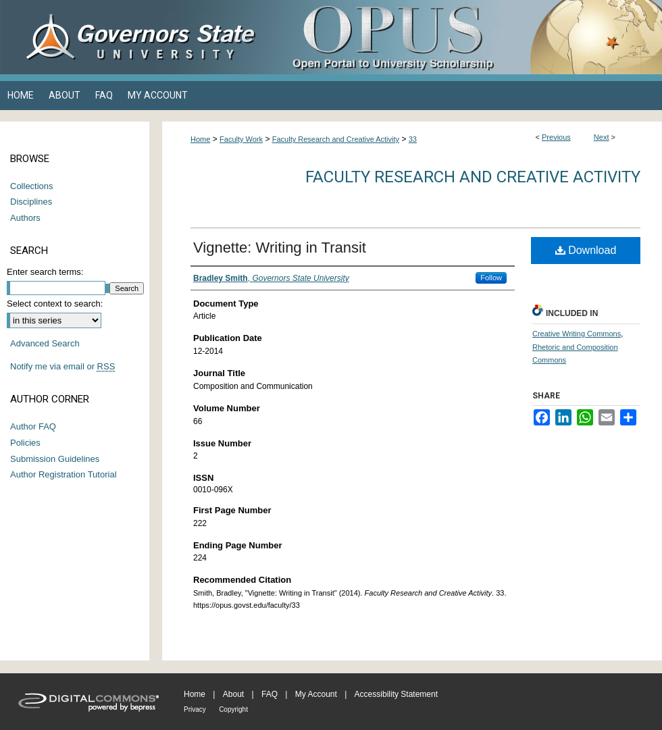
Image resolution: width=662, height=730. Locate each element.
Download (586, 250)
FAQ (269, 694)
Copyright (233, 709)
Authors (25, 218)
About (233, 694)
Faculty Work (241, 139)
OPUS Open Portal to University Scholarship (466, 37)
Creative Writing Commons (576, 334)
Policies (25, 443)
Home (200, 139)
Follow (491, 277)
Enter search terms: (45, 272)
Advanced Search (45, 343)
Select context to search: (55, 303)
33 (413, 139)
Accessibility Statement (396, 694)
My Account (316, 694)
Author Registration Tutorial (63, 474)
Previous (556, 137)
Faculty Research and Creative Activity (335, 139)
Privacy (195, 709)
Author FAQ (33, 426)
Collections (31, 186)
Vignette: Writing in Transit (279, 247)
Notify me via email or (62, 366)
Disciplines (31, 202)
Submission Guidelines (54, 459)
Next (601, 137)
